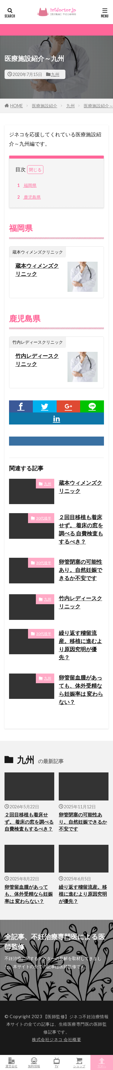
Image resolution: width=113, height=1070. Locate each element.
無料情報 (34, 1062)
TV (56, 1062)
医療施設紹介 (44, 105)
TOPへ (101, 1062)
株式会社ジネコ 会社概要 (56, 1039)
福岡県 (25, 185)
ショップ (79, 1062)
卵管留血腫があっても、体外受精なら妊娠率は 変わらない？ (81, 689)
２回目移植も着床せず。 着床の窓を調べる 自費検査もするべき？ (81, 529)
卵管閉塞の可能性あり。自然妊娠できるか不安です (80, 569)
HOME (16, 105)
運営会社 (11, 1062)
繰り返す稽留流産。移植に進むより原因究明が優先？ (80, 645)
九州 (55, 74)
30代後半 (43, 518)
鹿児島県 (28, 197)
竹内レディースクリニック (37, 359)
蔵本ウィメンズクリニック (37, 269)
